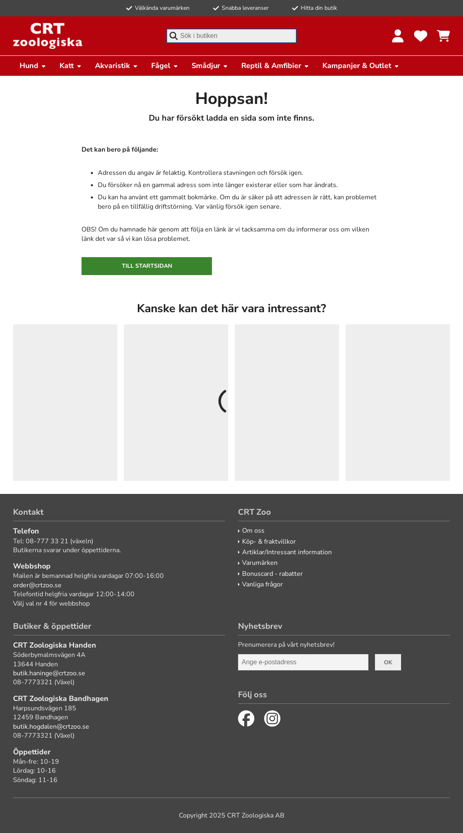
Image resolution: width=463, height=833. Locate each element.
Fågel (165, 66)
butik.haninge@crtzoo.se (49, 673)
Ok (388, 662)
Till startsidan (147, 266)
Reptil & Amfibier (275, 66)
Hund (33, 66)
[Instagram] (272, 718)
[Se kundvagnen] (443, 36)
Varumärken (260, 562)
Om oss (253, 530)
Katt (71, 66)
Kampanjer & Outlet (360, 66)
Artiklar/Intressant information (287, 552)
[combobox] (231, 36)
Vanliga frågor (262, 584)
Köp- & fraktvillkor (269, 541)
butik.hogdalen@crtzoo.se (51, 726)
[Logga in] (398, 36)
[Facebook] (246, 718)
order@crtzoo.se (37, 585)
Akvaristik (116, 66)
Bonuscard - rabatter (272, 573)
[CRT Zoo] (47, 36)
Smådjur (210, 66)
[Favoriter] (420, 36)
